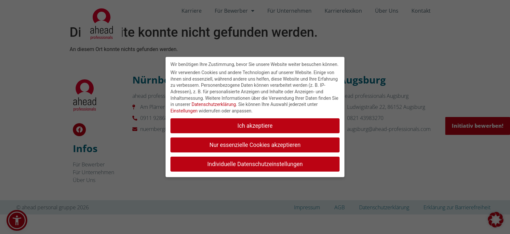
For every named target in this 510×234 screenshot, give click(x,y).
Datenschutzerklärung (214, 102)
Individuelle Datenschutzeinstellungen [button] (254, 162)
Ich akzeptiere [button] (255, 124)
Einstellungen (184, 109)
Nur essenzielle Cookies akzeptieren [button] (255, 143)
